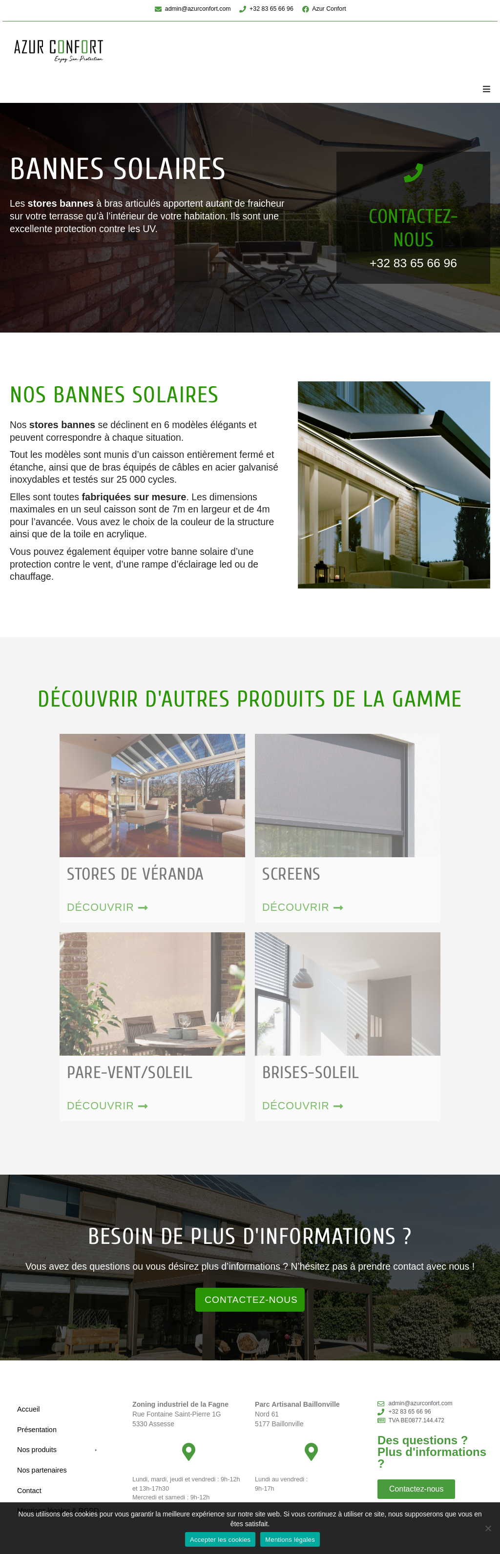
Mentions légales (290, 1539)
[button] (486, 89)
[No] (488, 1528)
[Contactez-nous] (413, 174)
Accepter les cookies (220, 1539)
